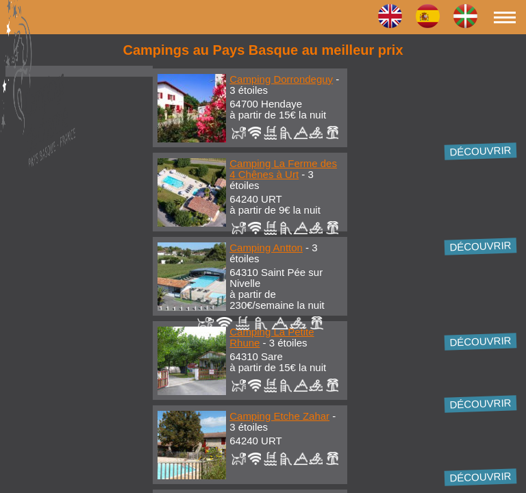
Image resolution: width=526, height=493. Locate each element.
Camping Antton (266, 247)
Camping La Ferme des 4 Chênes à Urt (283, 168)
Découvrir (480, 150)
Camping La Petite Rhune (271, 337)
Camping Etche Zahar (279, 416)
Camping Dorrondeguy (281, 79)
